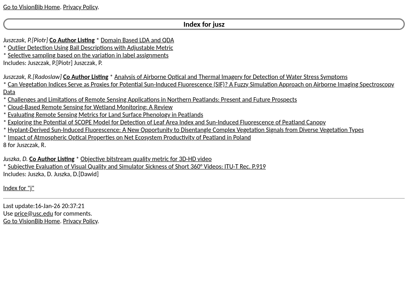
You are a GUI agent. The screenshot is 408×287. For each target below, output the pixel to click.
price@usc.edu (33, 213)
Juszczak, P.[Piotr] (25, 40)
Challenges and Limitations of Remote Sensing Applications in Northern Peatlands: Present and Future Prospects (152, 99)
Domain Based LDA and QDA (137, 40)
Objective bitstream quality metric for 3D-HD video (146, 159)
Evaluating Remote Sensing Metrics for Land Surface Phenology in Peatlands (105, 114)
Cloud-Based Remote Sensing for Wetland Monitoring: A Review (90, 107)
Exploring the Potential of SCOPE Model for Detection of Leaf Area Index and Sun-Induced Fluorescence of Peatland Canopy (167, 122)
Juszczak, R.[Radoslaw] (32, 77)
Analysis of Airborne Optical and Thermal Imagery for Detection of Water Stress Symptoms (230, 77)
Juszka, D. (15, 159)
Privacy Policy (80, 7)
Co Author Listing (71, 40)
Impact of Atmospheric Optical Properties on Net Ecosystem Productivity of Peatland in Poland (129, 137)
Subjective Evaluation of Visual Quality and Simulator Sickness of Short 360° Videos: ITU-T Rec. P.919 (137, 166)
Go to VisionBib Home (31, 7)
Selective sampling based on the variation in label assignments (88, 55)
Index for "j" (18, 188)
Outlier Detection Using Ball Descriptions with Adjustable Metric (90, 47)
